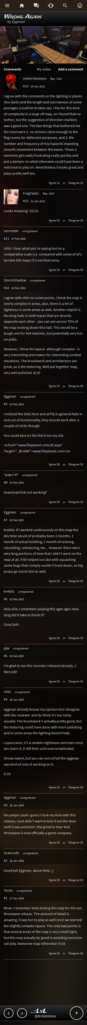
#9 (5, 404)
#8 (5, 482)
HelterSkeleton (34, 78)
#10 (6, 287)
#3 (5, 805)
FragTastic (31, 193)
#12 (26, 200)
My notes (44, 69)
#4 (5, 699)
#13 (26, 86)
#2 (5, 860)
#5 (5, 655)
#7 (5, 519)
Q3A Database (45, 1016)
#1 (5, 898)
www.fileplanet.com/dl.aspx (39, 445)
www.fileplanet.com (48, 451)
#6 (5, 599)
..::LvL (39, 1011)
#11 (6, 238)
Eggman (18, 21)
